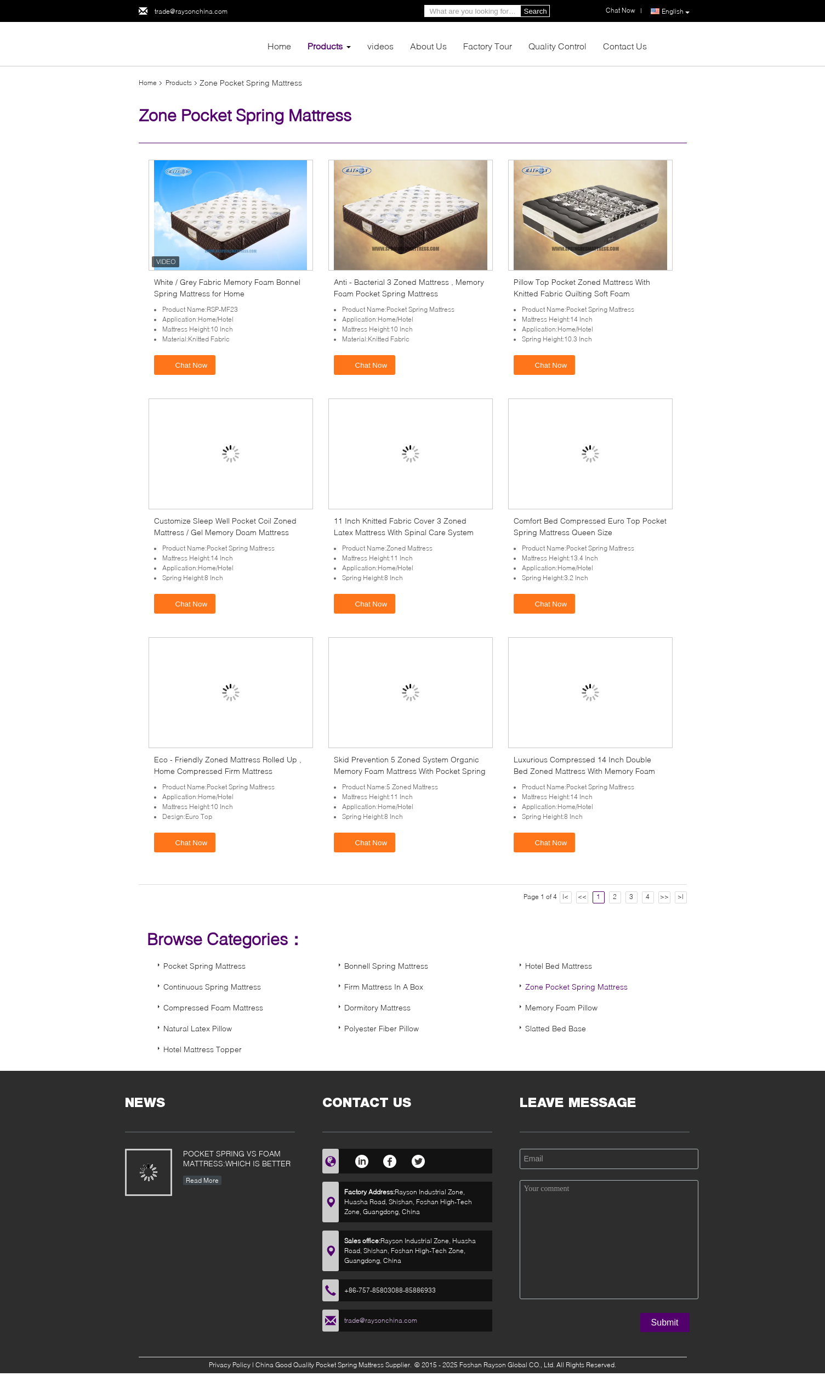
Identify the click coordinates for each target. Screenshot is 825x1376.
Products (325, 46)
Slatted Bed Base (555, 1028)
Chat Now (186, 364)
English (676, 11)
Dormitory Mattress (377, 1007)
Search (535, 11)
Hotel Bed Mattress (558, 965)
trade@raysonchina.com (191, 11)
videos (380, 46)
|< (565, 896)
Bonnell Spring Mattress (386, 965)
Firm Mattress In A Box (383, 986)
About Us (428, 46)
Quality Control (557, 46)
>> (664, 896)
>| (681, 896)
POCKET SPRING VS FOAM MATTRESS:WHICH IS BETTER (237, 1158)
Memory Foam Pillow (561, 1007)
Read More (202, 1180)
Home (279, 46)
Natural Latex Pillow (197, 1028)
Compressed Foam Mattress (213, 1007)
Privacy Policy (230, 1365)
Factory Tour (487, 46)
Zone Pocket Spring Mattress (576, 986)
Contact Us (625, 46)
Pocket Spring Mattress (204, 965)
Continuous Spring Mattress (212, 986)
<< (582, 896)
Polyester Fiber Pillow (381, 1028)
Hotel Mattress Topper (202, 1049)
